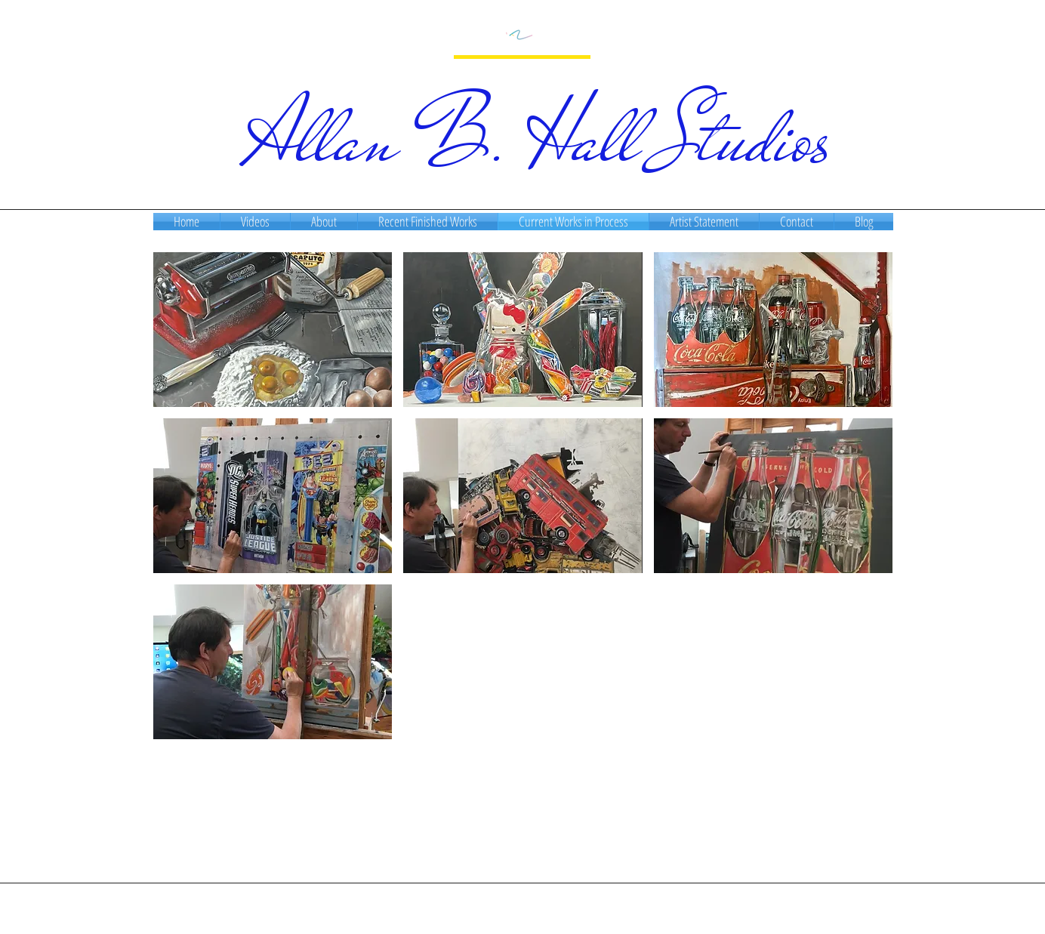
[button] (272, 329)
